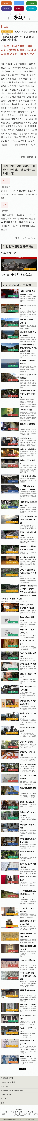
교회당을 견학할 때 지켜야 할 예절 (12, 1090)
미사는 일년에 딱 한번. (28, 449)
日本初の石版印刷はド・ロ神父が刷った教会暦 (28, 976)
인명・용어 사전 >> (25, 238)
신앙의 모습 (20, 31)
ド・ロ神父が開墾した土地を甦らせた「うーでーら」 (28, 894)
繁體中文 (31, 8)
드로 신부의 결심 (26, 410)
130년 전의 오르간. (26, 438)
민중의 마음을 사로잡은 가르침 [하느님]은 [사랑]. (28, 519)
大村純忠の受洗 (25, 1056)
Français (6, 8)
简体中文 (19, 8)
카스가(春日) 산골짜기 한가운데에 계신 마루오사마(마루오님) (28, 348)
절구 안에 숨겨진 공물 (27, 557)
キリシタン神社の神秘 (28, 764)
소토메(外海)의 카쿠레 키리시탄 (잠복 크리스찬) (28, 394)
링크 (2, 1103)
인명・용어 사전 (6, 1094)
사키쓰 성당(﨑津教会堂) (16, 274)
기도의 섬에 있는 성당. (28, 476)
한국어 (31, 3)
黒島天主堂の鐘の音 (27, 802)
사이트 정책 (5, 1086)
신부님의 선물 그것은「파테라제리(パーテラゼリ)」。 (28, 573)
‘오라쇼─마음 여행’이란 (8, 1082)
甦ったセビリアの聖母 (28, 1004)
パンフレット (5, 1099)
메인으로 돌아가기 (7, 1078)
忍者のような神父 (26, 742)
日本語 (6, 3)
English (19, 3)
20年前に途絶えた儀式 (28, 664)
